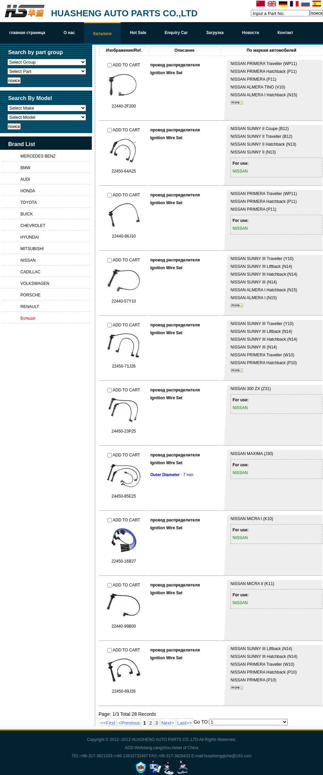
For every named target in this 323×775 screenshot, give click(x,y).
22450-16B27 (124, 561)
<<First (107, 723)
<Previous (129, 723)
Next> (168, 723)
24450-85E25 (124, 496)
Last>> (184, 723)
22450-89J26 (124, 691)
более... (237, 102)
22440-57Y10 (124, 301)
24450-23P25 (124, 431)
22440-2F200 (124, 106)
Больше (27, 318)
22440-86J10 (124, 236)
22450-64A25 (124, 171)
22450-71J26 (124, 366)
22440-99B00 (124, 626)
